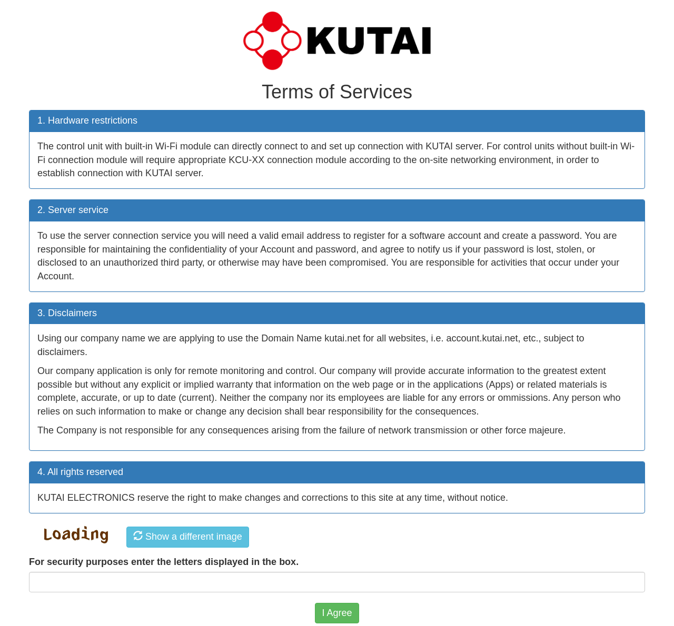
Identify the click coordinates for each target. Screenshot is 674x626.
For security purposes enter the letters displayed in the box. (164, 562)
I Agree (337, 613)
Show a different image (187, 536)
